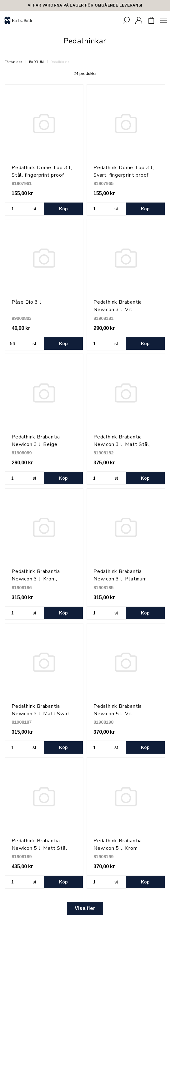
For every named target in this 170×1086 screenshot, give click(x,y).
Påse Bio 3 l (27, 302)
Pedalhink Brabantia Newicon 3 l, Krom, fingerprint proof (36, 579)
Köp (63, 208)
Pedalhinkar (60, 62)
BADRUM (36, 62)
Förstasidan (13, 62)
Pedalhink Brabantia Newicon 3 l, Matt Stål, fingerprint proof (121, 444)
